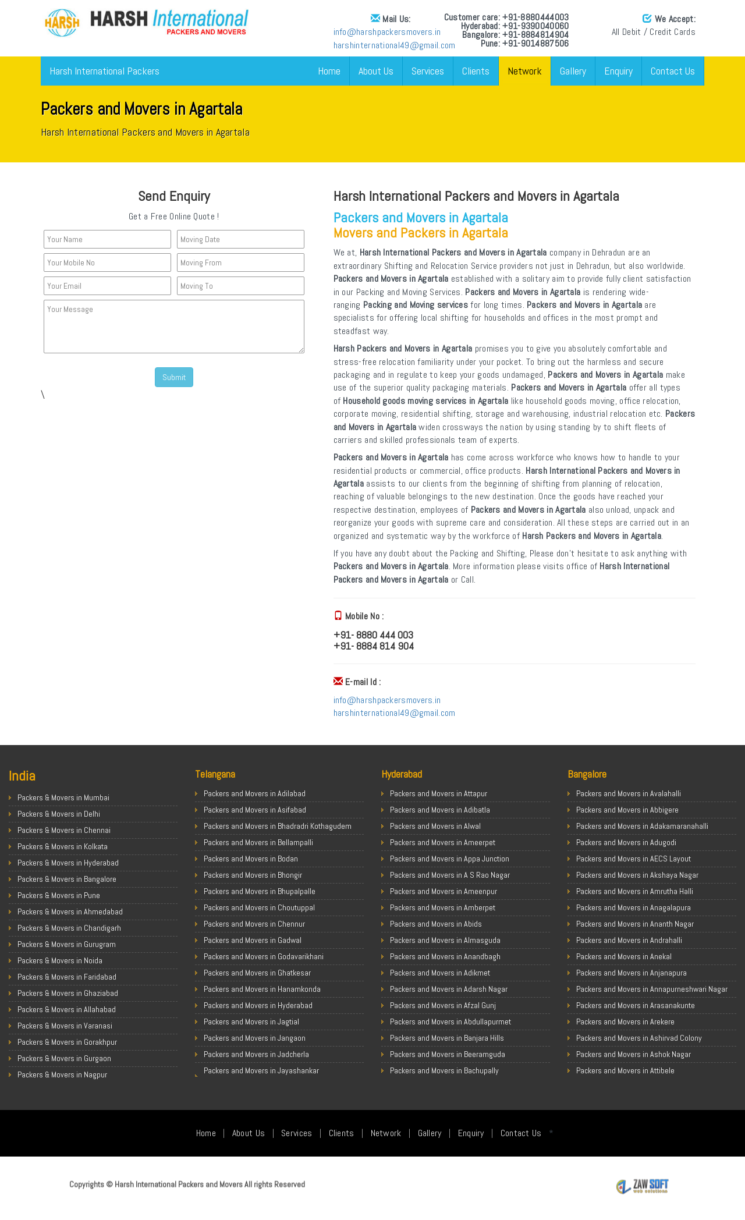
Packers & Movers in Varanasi (64, 1025)
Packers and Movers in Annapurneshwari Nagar (652, 989)
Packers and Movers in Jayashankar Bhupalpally (261, 1076)
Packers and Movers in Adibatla (440, 809)
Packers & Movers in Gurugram (66, 944)
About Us (376, 70)
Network (525, 70)
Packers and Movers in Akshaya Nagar (637, 875)
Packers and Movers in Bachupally (444, 1070)
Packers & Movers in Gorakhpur (67, 1042)
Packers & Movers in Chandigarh (69, 928)
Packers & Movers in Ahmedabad (70, 911)
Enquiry (618, 70)
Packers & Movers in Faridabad (66, 976)
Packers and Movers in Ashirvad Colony (639, 1038)
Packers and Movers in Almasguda (445, 940)
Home (329, 70)
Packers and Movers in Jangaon (255, 1038)
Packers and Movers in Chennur (254, 923)
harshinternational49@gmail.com (395, 45)
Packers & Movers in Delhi (58, 813)
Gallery (573, 70)
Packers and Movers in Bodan (251, 858)
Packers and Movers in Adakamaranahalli (642, 826)
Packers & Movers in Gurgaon (64, 1058)
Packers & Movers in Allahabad (66, 1009)
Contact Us (673, 70)
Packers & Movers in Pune (58, 895)
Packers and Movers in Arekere (625, 1021)
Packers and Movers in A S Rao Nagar (450, 875)
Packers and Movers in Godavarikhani (264, 956)
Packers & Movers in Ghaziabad (67, 993)
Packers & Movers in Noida (59, 960)
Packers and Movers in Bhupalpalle (259, 891)
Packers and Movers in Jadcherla (256, 1054)
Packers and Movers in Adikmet (440, 972)
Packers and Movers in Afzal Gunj (443, 1005)
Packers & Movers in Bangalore (66, 879)
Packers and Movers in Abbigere (627, 809)
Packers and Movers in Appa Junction (449, 858)
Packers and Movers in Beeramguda (447, 1054)
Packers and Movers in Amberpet (442, 907)
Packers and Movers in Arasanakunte (635, 1005)
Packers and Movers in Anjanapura (631, 972)
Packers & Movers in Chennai (64, 830)
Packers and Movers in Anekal (624, 956)
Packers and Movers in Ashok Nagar (633, 1054)
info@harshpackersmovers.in (387, 32)
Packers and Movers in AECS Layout (633, 858)
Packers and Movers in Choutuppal (259, 907)
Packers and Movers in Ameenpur (443, 891)
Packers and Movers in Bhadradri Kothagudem (278, 826)
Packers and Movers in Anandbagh (445, 956)
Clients (475, 70)
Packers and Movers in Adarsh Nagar (449, 989)
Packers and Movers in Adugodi (626, 842)
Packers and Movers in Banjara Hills (447, 1038)
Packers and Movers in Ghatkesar (257, 972)
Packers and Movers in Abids (436, 923)
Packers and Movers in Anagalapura (633, 907)
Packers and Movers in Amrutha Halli (634, 891)
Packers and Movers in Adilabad (255, 793)
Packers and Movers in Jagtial (251, 1021)
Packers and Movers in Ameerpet (442, 842)
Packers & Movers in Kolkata (62, 846)
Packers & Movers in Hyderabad (68, 862)
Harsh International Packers (104, 70)
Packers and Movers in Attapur (438, 793)
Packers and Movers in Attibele (625, 1070)
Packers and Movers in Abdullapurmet (450, 1021)
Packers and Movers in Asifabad (255, 809)
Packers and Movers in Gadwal (252, 940)
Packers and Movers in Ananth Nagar (635, 923)
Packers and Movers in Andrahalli (629, 940)
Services (427, 70)
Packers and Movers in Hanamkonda (262, 989)
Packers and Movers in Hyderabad (258, 1005)
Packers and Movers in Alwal (435, 826)
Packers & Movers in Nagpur (62, 1074)
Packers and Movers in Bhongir (253, 875)
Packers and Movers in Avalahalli (628, 793)
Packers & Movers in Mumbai (63, 797)
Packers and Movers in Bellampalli (258, 842)
